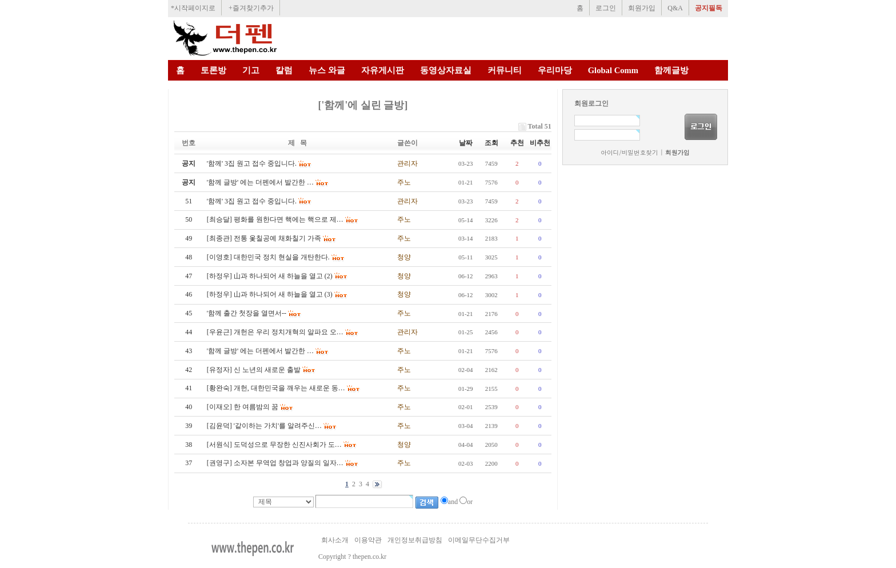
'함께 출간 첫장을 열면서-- (246, 313)
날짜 (466, 143)
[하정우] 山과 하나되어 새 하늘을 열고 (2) (270, 276)
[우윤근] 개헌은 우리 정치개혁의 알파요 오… (275, 332)
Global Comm (613, 70)
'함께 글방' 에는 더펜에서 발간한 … (260, 351)
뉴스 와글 (327, 70)
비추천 (540, 143)
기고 (250, 70)
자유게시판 (382, 70)
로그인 (605, 8)
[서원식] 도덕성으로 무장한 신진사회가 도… (274, 445)
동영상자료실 (445, 70)
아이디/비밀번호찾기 (629, 152)
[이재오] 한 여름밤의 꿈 (242, 407)
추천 (517, 143)
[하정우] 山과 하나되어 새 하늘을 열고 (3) (270, 294)
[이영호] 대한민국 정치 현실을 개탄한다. (268, 257)
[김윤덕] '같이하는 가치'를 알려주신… (264, 426)
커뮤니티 (504, 70)
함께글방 (671, 70)
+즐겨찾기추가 (251, 8)
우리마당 (555, 70)
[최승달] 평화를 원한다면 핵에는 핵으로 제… (275, 219)
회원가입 (641, 8)
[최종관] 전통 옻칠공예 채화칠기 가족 (264, 238)
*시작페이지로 (193, 8)
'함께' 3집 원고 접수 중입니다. (252, 201)
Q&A (675, 8)
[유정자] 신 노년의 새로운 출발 (254, 370)
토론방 (213, 70)
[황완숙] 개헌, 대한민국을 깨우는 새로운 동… (276, 388)
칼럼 (284, 70)
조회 (491, 143)
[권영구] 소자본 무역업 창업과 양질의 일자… (275, 463)
